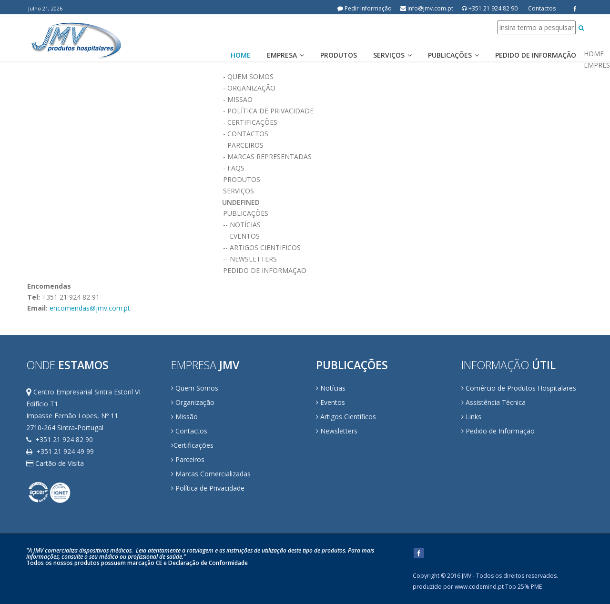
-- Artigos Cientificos (403, 247)
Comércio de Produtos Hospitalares (518, 388)
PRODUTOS (403, 179)
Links (471, 416)
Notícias (331, 388)
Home (241, 55)
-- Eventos (403, 236)
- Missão (403, 99)
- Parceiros (403, 145)
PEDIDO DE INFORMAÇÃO (403, 270)
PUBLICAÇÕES (403, 213)
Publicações (453, 55)
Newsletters (336, 430)
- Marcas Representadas (403, 156)
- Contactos (403, 134)
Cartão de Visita (55, 463)
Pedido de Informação (535, 55)
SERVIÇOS (403, 191)
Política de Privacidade (207, 488)
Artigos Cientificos (346, 416)
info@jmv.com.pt (426, 8)
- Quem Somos (403, 76)
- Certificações (403, 122)
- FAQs (403, 168)
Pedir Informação (364, 8)
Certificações (193, 445)
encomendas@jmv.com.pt (90, 307)
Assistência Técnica (493, 402)
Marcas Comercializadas (211, 473)
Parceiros (187, 459)
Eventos (330, 402)
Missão (184, 416)
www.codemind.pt (479, 587)
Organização (192, 402)
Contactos (542, 8)
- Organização (403, 88)
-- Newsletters (403, 259)
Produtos (338, 55)
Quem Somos (194, 388)
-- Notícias (403, 225)
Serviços (392, 55)
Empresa (285, 55)
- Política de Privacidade (403, 111)
